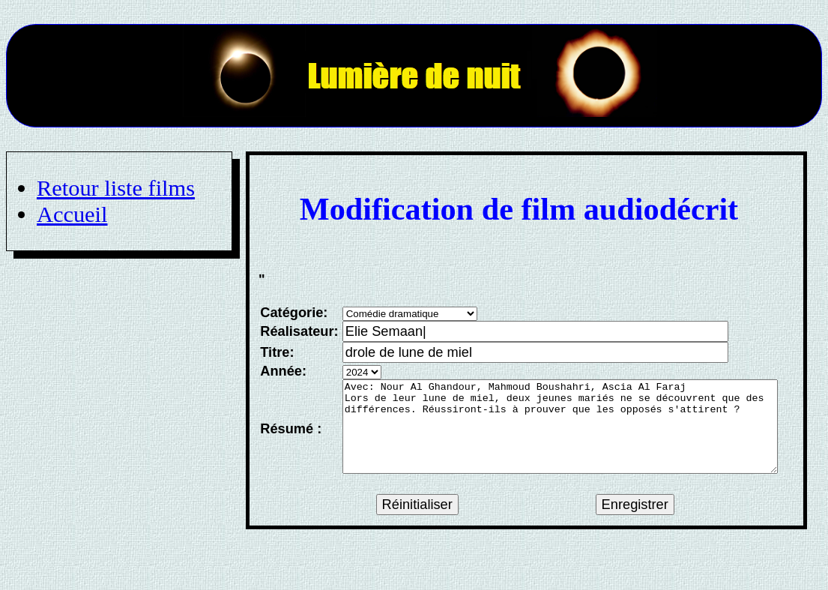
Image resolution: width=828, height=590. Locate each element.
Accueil (72, 214)
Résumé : (289, 437)
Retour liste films (116, 188)
